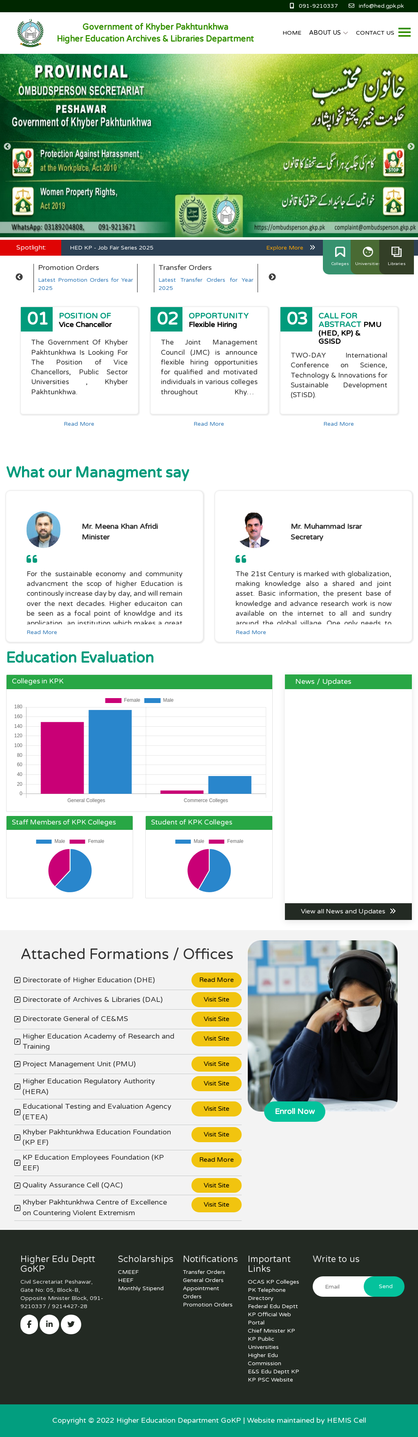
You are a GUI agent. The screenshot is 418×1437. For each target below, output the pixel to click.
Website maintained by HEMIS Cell (306, 1420)
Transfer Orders (204, 1272)
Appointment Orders (201, 1292)
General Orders (203, 1280)
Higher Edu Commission (264, 1359)
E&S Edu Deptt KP (273, 1371)
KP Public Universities (263, 1343)
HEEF (125, 1280)
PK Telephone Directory (267, 1294)
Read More (79, 423)
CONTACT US (375, 32)
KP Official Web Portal (269, 1318)
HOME (291, 32)
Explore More (290, 247)
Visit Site (216, 999)
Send (386, 1286)
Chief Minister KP (271, 1330)
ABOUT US (328, 32)
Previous (7, 147)
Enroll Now (295, 1111)
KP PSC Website (270, 1379)
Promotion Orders (208, 1304)
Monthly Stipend (141, 1288)
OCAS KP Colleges (273, 1281)
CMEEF (128, 1272)
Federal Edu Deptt (273, 1306)
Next (411, 147)
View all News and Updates (348, 911)
